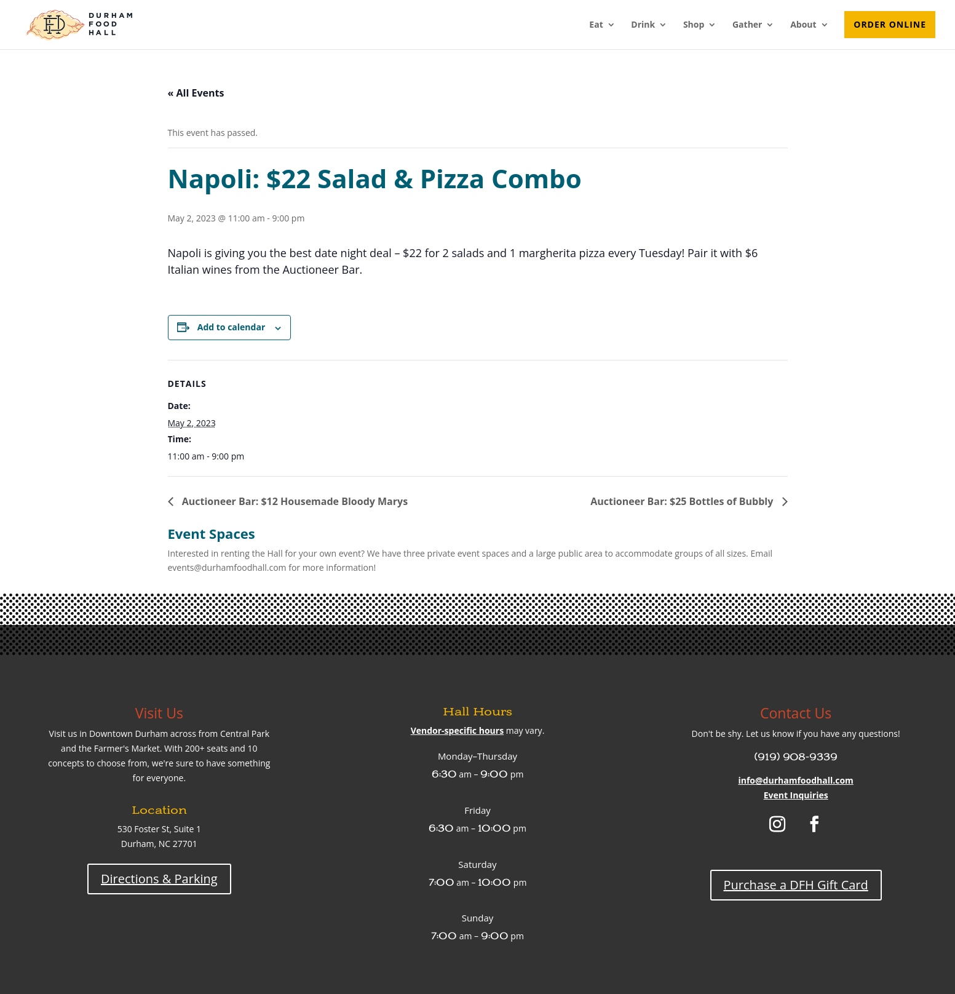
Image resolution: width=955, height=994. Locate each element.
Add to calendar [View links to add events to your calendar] (231, 327)
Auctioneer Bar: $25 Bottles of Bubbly (682, 501)
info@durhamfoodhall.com (795, 780)
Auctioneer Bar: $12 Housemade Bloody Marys (294, 501)
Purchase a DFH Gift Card (796, 885)
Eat (596, 25)
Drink (643, 25)
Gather (747, 25)
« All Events (196, 93)
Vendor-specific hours (457, 730)
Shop (693, 25)
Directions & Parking (159, 878)
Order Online (890, 24)
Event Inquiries (796, 795)
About (803, 25)
